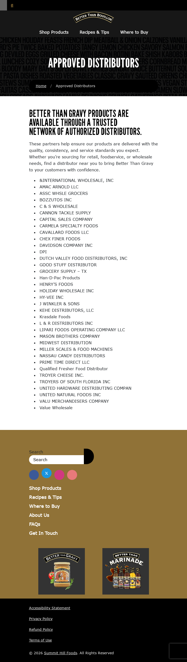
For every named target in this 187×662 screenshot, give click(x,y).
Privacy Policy (41, 619)
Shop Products (53, 32)
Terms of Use (40, 640)
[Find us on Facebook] (34, 475)
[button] (3, 5)
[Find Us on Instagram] (60, 475)
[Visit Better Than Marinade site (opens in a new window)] (125, 570)
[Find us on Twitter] (47, 473)
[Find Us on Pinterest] (72, 475)
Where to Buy (134, 32)
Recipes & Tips (94, 32)
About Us (39, 515)
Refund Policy (41, 629)
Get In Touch (43, 533)
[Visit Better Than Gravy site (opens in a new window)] (61, 570)
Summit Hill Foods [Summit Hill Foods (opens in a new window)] (60, 653)
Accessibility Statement (49, 608)
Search (36, 451)
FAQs (34, 524)
